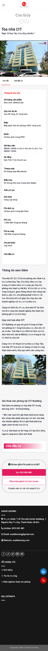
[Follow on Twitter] (13, 554)
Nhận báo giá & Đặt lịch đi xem (24, 481)
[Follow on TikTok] (8, 554)
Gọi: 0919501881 (24, 472)
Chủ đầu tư (18, 81)
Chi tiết (6, 81)
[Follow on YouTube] (22, 554)
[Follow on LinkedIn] (17, 554)
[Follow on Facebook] (3, 554)
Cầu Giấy (22, 15)
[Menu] (3, 5)
